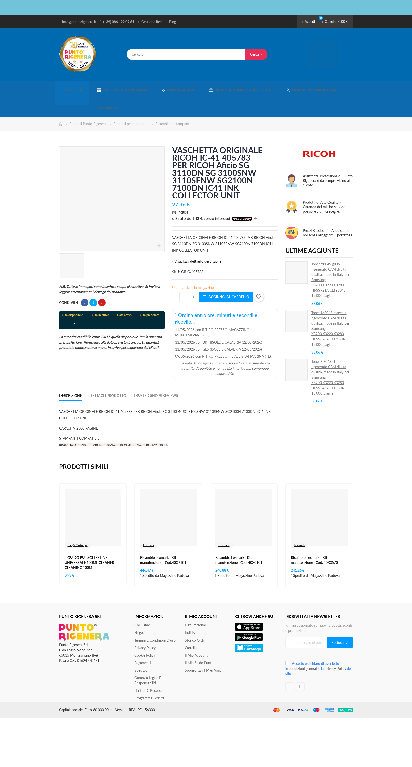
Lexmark (148, 523)
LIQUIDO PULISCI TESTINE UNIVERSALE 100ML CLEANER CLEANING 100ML (89, 540)
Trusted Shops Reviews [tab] (156, 373)
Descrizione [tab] (70, 373)
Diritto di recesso (148, 668)
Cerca (256, 54)
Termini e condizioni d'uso (155, 618)
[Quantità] (184, 275)
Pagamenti (142, 640)
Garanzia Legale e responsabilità (147, 658)
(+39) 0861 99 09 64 (118, 22)
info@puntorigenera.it (79, 22)
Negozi (139, 610)
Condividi (84, 280)
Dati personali (195, 603)
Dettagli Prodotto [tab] (107, 373)
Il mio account (196, 633)
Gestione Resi (151, 22)
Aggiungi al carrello (225, 274)
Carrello (191, 625)
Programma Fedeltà (149, 675)
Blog (172, 22)
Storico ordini (195, 618)
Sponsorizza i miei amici (203, 648)
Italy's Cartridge (78, 523)
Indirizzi (190, 610)
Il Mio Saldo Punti (198, 640)
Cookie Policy (144, 633)
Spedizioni (142, 648)
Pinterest (102, 280)
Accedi (308, 21)
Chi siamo (142, 603)
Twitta (93, 280)
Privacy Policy (145, 625)
